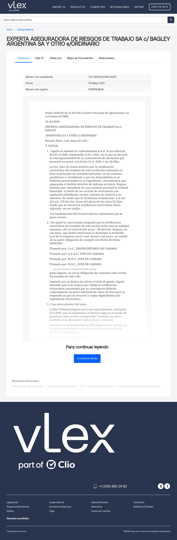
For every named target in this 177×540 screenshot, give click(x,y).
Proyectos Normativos (18, 506)
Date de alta (159, 6)
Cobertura (97, 7)
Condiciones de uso (16, 531)
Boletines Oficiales (143, 506)
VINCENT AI (58, 7)
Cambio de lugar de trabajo (61, 386)
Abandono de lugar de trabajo (27, 386)
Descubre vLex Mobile (18, 518)
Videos (10, 511)
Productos (77, 7)
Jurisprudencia (56, 502)
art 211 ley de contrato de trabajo (97, 386)
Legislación (12, 502)
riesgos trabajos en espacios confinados (139, 386)
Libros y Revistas (99, 502)
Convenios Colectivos (60, 506)
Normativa (96, 506)
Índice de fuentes (100, 511)
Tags (51, 511)
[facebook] (167, 486)
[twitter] (161, 486)
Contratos (139, 502)
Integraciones (119, 7)
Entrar (139, 7)
